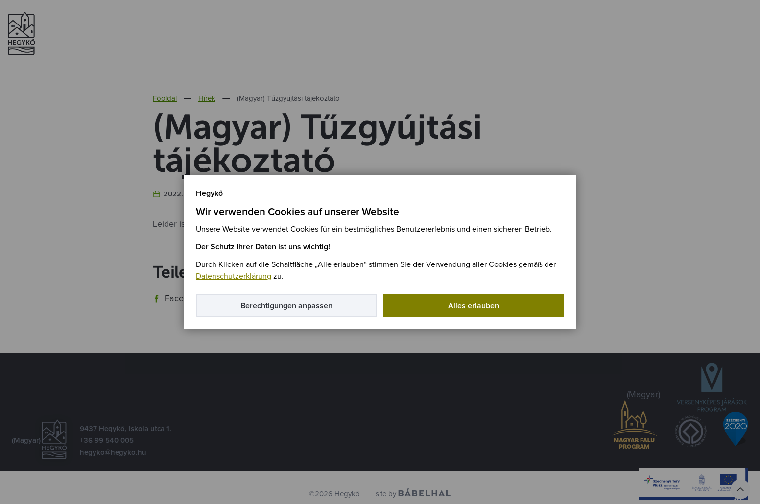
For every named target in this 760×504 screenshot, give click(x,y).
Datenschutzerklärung (233, 276)
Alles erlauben (473, 306)
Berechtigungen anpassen (286, 306)
